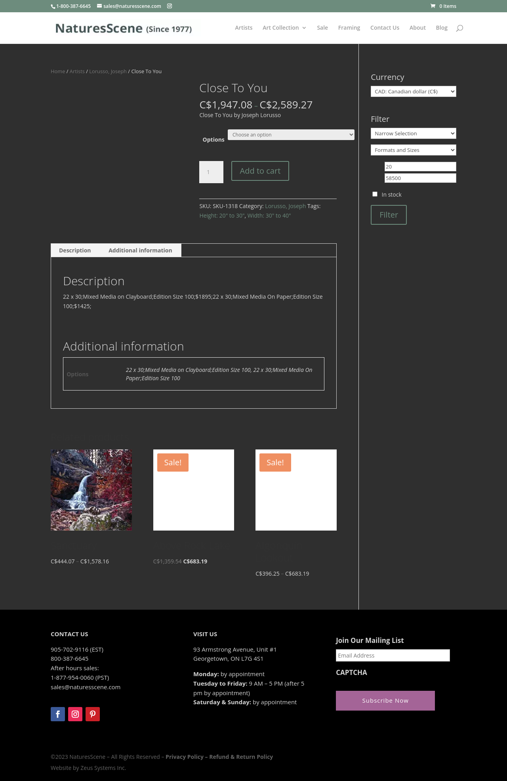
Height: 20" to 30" (221, 215)
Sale (322, 28)
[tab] (75, 250)
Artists (244, 28)
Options (214, 139)
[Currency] (413, 91)
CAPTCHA (351, 672)
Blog (442, 28)
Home (58, 71)
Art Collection (281, 28)
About (418, 28)
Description (75, 250)
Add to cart (260, 170)
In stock (392, 194)
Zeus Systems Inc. (103, 768)
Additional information (140, 250)
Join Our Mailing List (370, 640)
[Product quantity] (211, 172)
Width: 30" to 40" (269, 215)
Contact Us (384, 28)
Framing (349, 28)
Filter (388, 214)
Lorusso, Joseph (108, 71)
